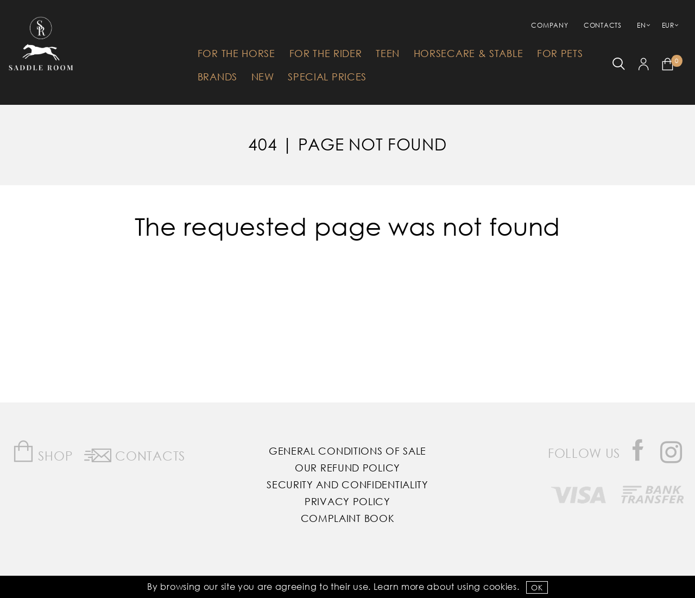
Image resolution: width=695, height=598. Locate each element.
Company (549, 25)
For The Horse (236, 53)
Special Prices (327, 77)
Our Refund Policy (347, 468)
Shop (42, 451)
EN (641, 25)
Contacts (603, 25)
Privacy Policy (347, 501)
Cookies (500, 586)
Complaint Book (348, 518)
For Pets (560, 53)
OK (536, 587)
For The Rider (325, 53)
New (262, 77)
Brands (217, 77)
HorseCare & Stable (468, 53)
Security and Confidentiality (347, 484)
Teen (388, 53)
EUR (668, 25)
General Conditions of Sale (347, 451)
